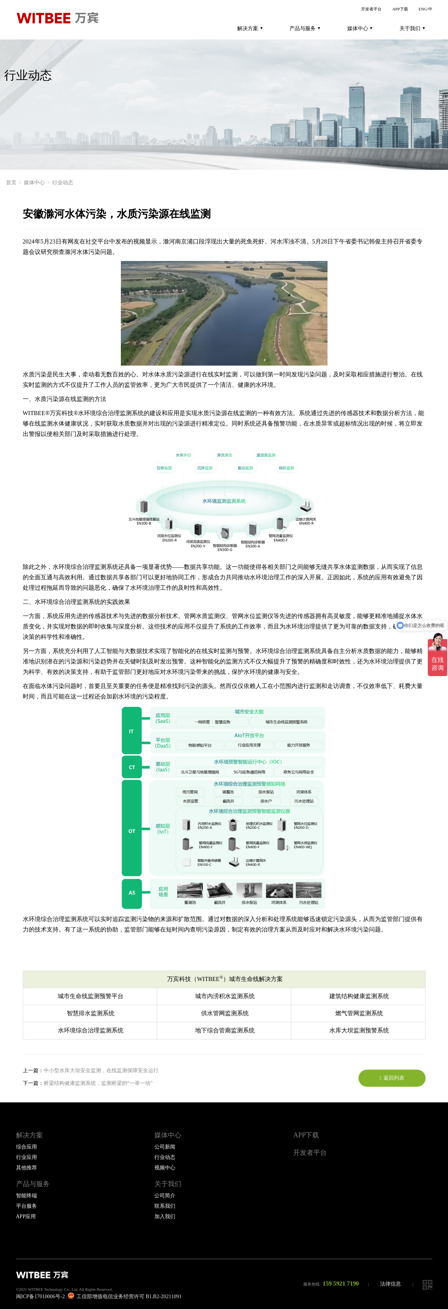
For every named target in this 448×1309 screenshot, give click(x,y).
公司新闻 (164, 1147)
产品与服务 (304, 28)
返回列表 (391, 1078)
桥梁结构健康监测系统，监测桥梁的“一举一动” (98, 1083)
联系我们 (164, 1206)
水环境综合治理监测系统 (111, 413)
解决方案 (250, 28)
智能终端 (26, 1195)
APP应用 (26, 1216)
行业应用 (26, 1157)
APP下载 (400, 9)
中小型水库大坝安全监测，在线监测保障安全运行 (101, 1070)
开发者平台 (371, 9)
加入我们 (164, 1216)
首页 (11, 182)
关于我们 (412, 28)
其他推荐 (26, 1168)
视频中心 (164, 1168)
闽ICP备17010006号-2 (40, 1296)
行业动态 (62, 182)
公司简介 (164, 1195)
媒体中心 (360, 28)
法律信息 (390, 1284)
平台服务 (26, 1206)
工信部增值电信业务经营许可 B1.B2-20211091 (125, 1296)
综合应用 (26, 1147)
